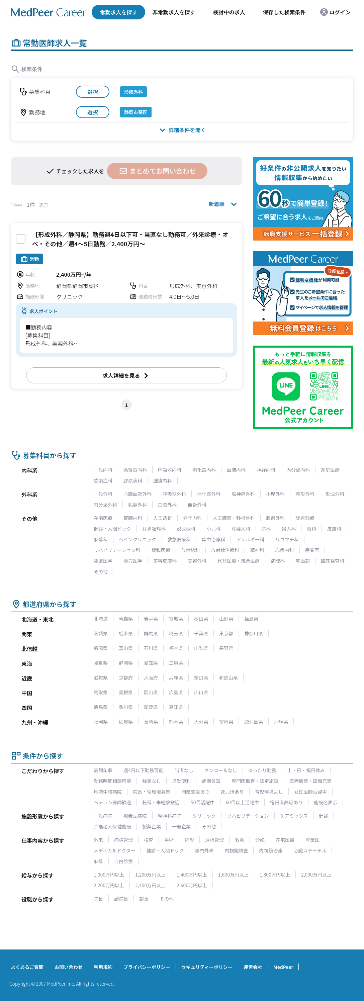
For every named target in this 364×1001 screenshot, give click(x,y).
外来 (98, 839)
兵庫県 (176, 677)
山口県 (201, 692)
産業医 (312, 550)
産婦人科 (241, 528)
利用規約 (103, 967)
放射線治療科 (225, 550)
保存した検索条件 (284, 12)
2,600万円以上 (192, 885)
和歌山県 (228, 677)
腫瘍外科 (275, 518)
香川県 (126, 707)
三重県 (176, 662)
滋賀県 (101, 677)
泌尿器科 (186, 528)
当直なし (184, 770)
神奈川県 (253, 633)
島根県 (126, 692)
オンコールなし (220, 770)
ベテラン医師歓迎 (112, 802)
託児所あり (232, 791)
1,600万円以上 (233, 874)
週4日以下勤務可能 (143, 770)
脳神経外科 (243, 493)
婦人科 (289, 528)
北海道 (101, 618)
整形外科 (305, 493)
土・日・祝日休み (306, 770)
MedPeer (283, 967)
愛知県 (151, 662)
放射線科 (190, 550)
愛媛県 (151, 707)
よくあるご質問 (27, 967)
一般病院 (103, 815)
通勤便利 (181, 781)
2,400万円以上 (150, 885)
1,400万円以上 (192, 874)
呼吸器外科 (174, 493)
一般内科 (103, 469)
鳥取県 (101, 692)
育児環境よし (269, 791)
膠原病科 (132, 480)
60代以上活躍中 (242, 802)
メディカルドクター (114, 850)
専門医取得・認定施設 (255, 781)
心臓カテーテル (309, 850)
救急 (239, 839)
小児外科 (275, 493)
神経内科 (266, 469)
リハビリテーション (248, 815)
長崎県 (151, 721)
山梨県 (201, 648)
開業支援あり (195, 791)
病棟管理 (123, 839)
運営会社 (253, 967)
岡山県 (151, 692)
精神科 (257, 550)
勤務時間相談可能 (112, 781)
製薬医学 (103, 560)
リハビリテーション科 (117, 550)
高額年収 (103, 770)
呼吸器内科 (169, 469)
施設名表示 (325, 802)
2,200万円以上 (109, 885)
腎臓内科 (132, 518)
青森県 (126, 618)
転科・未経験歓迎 (161, 802)
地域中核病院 (108, 791)
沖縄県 (281, 721)
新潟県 (101, 648)
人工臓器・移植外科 (234, 518)
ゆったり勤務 (262, 770)
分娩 (260, 839)
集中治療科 (213, 539)
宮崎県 (226, 721)
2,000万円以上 (316, 874)
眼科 (311, 528)
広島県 (176, 692)
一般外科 (103, 493)
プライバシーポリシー (146, 967)
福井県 (176, 648)
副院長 (121, 898)
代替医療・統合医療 (238, 560)
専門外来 (204, 850)
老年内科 (192, 518)
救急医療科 (179, 539)
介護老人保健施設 (112, 826)
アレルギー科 (250, 539)
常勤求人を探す (118, 12)
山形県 (226, 618)
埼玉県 (176, 633)
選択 (92, 92)
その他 (101, 571)
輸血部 (303, 560)
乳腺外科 (137, 504)
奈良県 (201, 677)
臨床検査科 (332, 560)
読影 (189, 839)
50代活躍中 (203, 802)
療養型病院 (135, 815)
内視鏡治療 (270, 850)
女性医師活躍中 (310, 791)
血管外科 (197, 504)
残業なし (151, 781)
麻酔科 (101, 539)
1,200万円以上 (150, 874)
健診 (323, 815)
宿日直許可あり (286, 802)
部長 (144, 898)
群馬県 (151, 633)
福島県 (251, 618)
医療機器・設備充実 (310, 781)
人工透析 (162, 518)
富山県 (126, 648)
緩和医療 (161, 550)
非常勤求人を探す (173, 12)
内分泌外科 (105, 504)
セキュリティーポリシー (207, 967)
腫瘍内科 (162, 480)
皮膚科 (334, 528)
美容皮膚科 (165, 560)
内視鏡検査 (236, 850)
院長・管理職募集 (151, 791)
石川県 (151, 648)
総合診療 (305, 518)
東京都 (226, 633)
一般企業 (181, 826)
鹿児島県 (253, 721)
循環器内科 (135, 469)
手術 (169, 839)
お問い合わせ (69, 967)
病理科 (278, 560)
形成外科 (335, 493)
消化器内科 (204, 469)
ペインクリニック (137, 539)
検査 (148, 839)
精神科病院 (169, 815)
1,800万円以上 (275, 874)
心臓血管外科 (137, 493)
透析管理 (214, 839)
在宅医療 (103, 518)
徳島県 (101, 707)
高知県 (176, 707)
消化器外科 (208, 493)
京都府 (126, 677)
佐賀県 (126, 721)
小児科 (213, 528)
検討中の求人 (229, 12)
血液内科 (236, 469)
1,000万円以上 (109, 874)
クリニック (204, 815)
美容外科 (197, 560)
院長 (98, 898)
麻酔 (98, 861)
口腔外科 (167, 504)
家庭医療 (330, 469)
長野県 (226, 648)
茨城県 (101, 633)
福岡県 (101, 721)
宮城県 (176, 618)
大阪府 (151, 677)
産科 (266, 528)
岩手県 (151, 618)
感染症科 (103, 480)
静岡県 (126, 662)
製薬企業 (151, 826)
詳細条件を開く (182, 129)
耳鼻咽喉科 (154, 528)
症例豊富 (211, 781)
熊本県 (176, 721)
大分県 (201, 721)
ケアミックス (294, 815)
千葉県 (201, 633)
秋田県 (201, 618)
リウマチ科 (287, 539)
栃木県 (126, 633)
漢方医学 (132, 560)
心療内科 (284, 550)
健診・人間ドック (112, 528)
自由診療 (123, 861)
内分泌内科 (298, 469)
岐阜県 (101, 662)
